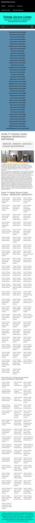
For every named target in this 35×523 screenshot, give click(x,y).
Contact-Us (11, 6)
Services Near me (18, 10)
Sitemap (4, 513)
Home (3, 27)
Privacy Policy (16, 513)
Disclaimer (9, 513)
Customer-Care (5, 10)
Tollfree (3, 6)
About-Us (20, 6)
